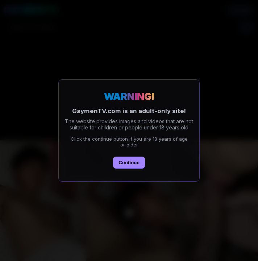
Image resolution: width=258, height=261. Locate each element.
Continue (129, 162)
